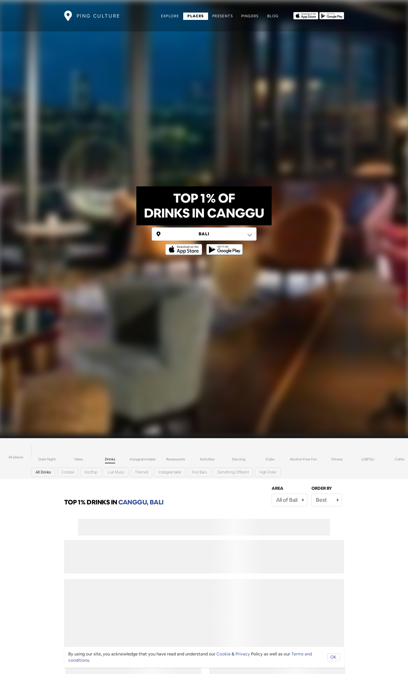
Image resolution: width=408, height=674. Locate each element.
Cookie (223, 654)
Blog (273, 16)
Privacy (243, 654)
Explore (170, 16)
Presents (222, 16)
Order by (321, 488)
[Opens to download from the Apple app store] (305, 15)
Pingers (250, 16)
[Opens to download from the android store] (331, 15)
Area (277, 488)
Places (195, 16)
